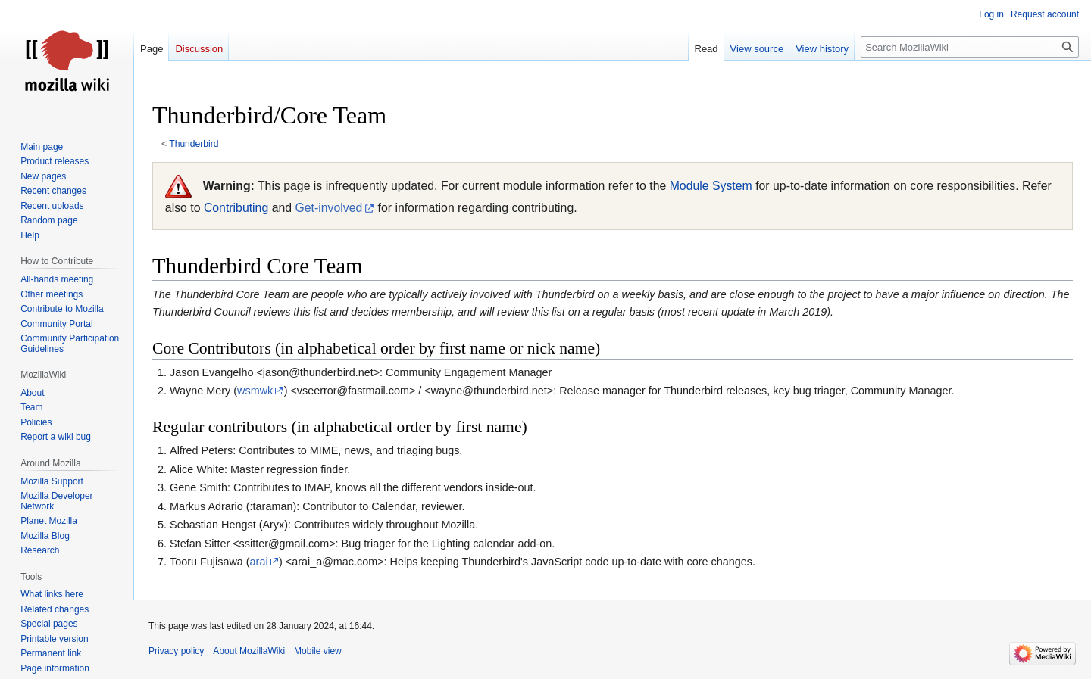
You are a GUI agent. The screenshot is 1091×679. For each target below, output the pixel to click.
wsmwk (255, 391)
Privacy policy (176, 651)
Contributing (236, 207)
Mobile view (318, 651)
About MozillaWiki (249, 651)
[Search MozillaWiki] (970, 47)
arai (259, 562)
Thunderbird (193, 144)
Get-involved (328, 207)
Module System (711, 185)
